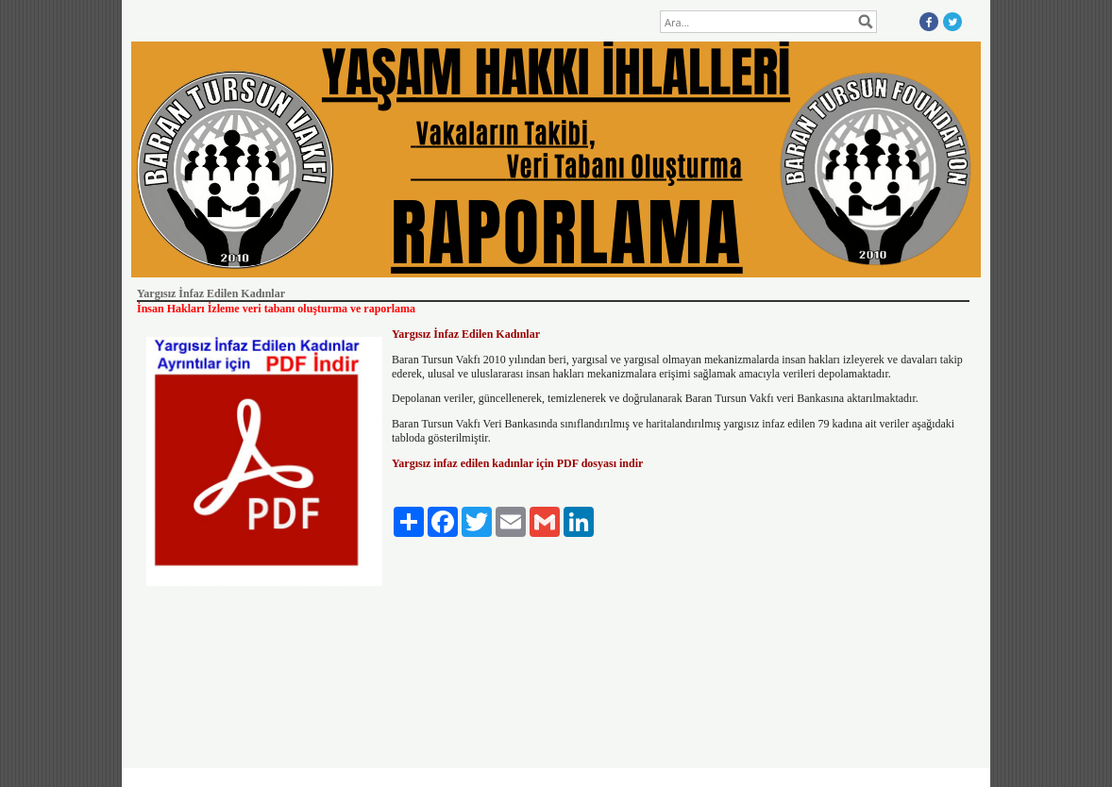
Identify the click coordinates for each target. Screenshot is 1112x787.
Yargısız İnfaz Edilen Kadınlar (466, 334)
